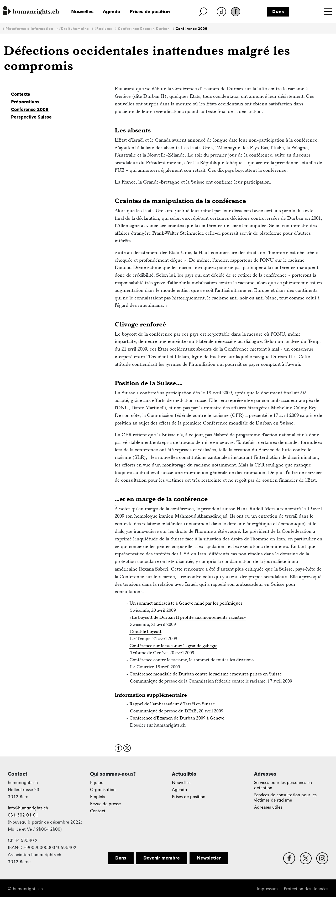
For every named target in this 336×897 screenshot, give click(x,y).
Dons (278, 11)
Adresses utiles (268, 807)
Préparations (25, 101)
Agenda (111, 11)
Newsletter (209, 858)
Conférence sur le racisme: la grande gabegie (173, 645)
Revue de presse (105, 804)
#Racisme (103, 28)
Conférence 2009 (191, 28)
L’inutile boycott (145, 631)
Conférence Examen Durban (144, 28)
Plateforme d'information (29, 28)
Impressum (267, 888)
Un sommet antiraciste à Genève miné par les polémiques (186, 603)
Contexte (20, 94)
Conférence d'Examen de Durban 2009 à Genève (176, 718)
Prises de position (150, 11)
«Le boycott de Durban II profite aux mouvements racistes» (187, 617)
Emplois (97, 796)
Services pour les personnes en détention (283, 785)
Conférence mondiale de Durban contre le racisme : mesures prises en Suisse (205, 674)
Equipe (96, 782)
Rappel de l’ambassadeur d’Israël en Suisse (172, 704)
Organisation (103, 789)
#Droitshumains (74, 28)
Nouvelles (82, 11)
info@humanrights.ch (28, 808)
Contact (98, 811)
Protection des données (306, 888)
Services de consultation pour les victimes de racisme (285, 797)
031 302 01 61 (23, 815)
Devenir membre (161, 858)
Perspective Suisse (31, 117)
